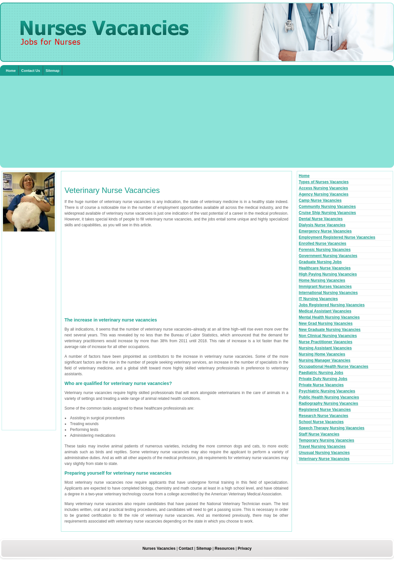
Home (11, 71)
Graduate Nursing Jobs (320, 262)
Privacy (245, 548)
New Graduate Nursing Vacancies (330, 329)
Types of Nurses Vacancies (324, 182)
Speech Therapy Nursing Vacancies (332, 428)
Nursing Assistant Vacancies (325, 348)
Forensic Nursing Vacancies (325, 249)
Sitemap (53, 71)
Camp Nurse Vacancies (320, 200)
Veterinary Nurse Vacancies (324, 459)
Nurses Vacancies (159, 548)
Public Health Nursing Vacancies (329, 397)
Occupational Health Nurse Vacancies (333, 366)
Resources (224, 548)
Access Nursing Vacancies (323, 188)
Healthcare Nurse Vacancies (325, 268)
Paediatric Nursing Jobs (321, 372)
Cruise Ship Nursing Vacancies (327, 212)
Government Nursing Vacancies (328, 256)
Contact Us (30, 71)
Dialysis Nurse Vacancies (322, 225)
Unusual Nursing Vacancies (324, 452)
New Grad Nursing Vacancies (326, 323)
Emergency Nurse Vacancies (325, 231)
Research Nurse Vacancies (323, 415)
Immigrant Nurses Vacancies (325, 286)
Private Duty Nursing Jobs (323, 379)
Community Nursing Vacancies (327, 206)
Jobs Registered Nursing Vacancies (332, 305)
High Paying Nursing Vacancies (328, 274)
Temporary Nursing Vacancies (326, 440)
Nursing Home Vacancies (322, 354)
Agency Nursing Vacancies (323, 194)
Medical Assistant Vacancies (325, 311)
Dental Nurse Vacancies (320, 219)
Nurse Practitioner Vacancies (325, 342)
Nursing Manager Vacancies (324, 360)
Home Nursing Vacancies (322, 280)
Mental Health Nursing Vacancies (329, 317)
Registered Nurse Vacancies (325, 409)
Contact (186, 548)
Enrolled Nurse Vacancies (322, 243)
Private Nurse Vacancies (321, 385)
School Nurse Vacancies (321, 422)
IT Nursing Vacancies (318, 299)
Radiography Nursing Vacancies (328, 403)
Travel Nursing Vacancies (322, 446)
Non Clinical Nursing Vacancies (328, 335)
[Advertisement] (197, 121)
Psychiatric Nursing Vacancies (327, 391)
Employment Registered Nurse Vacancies (337, 237)
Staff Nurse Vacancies (319, 434)
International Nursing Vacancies (328, 292)
